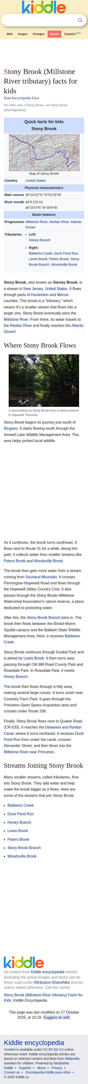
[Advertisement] (44, 52)
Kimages (39, 34)
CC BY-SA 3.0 (53, 1049)
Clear (70, 20)
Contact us (12, 1072)
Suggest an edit (56, 1017)
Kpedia (54, 34)
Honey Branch (39, 240)
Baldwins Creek (40, 253)
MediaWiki (61, 1063)
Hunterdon (40, 295)
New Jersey (33, 289)
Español (73, 33)
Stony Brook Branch (43, 618)
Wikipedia (72, 1058)
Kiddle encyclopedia (47, 972)
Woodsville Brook (64, 264)
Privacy (57, 1068)
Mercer (63, 295)
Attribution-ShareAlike (52, 982)
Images (22, 34)
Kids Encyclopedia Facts (21, 98)
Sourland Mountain (41, 577)
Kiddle (8, 1068)
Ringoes (11, 428)
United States (36, 180)
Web (9, 34)
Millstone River (37, 222)
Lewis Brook (38, 259)
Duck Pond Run (66, 253)
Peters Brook (59, 259)
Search (80, 20)
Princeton (46, 752)
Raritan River (59, 222)
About (41, 1068)
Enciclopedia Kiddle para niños (48, 1072)
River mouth (14, 202)
